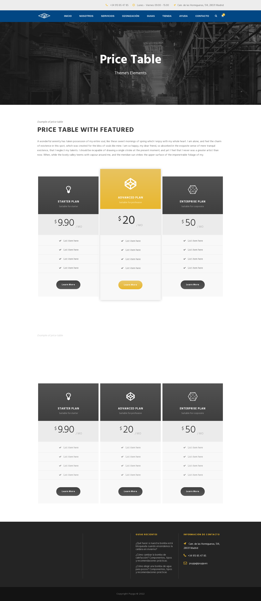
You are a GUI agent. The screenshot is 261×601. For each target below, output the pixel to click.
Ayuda (183, 16)
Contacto (202, 16)
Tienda (167, 16)
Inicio (68, 16)
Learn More (68, 284)
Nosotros (86, 16)
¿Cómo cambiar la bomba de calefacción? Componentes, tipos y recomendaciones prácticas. (154, 558)
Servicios (108, 16)
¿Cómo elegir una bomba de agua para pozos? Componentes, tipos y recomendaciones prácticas (154, 569)
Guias (151, 16)
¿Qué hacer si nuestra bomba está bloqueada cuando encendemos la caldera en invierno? (154, 546)
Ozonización (130, 16)
